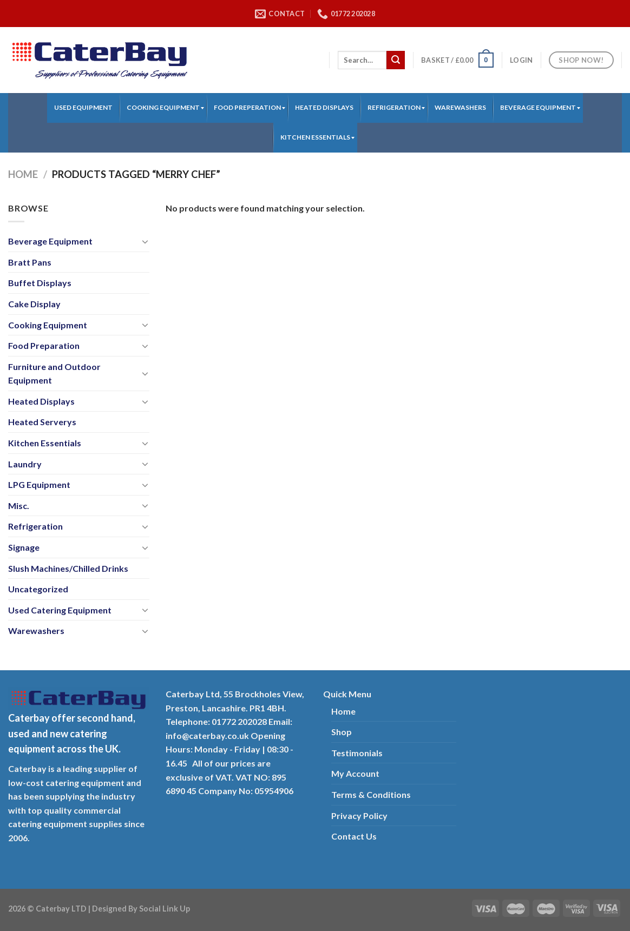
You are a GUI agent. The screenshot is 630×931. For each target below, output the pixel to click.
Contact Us (354, 836)
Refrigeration (35, 526)
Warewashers (36, 630)
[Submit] (395, 60)
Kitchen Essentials (44, 443)
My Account (355, 773)
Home (23, 174)
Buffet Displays (39, 283)
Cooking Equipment (47, 325)
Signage (24, 547)
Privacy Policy (359, 815)
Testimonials (357, 753)
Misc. (18, 505)
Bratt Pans (29, 262)
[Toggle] (145, 241)
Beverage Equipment (50, 241)
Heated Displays (41, 401)
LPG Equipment (39, 484)
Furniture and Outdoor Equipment (54, 373)
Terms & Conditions (371, 794)
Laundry (25, 464)
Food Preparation (44, 345)
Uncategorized (38, 589)
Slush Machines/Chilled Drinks (68, 568)
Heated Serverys (42, 422)
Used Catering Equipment (59, 610)
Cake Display (34, 304)
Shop (341, 732)
